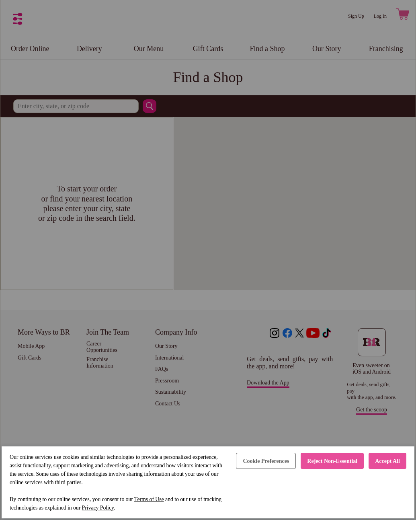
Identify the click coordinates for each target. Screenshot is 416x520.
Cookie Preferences (266, 461)
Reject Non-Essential (332, 461)
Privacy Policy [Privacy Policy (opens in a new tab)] (98, 508)
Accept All (387, 461)
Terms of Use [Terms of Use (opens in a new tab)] (149, 499)
